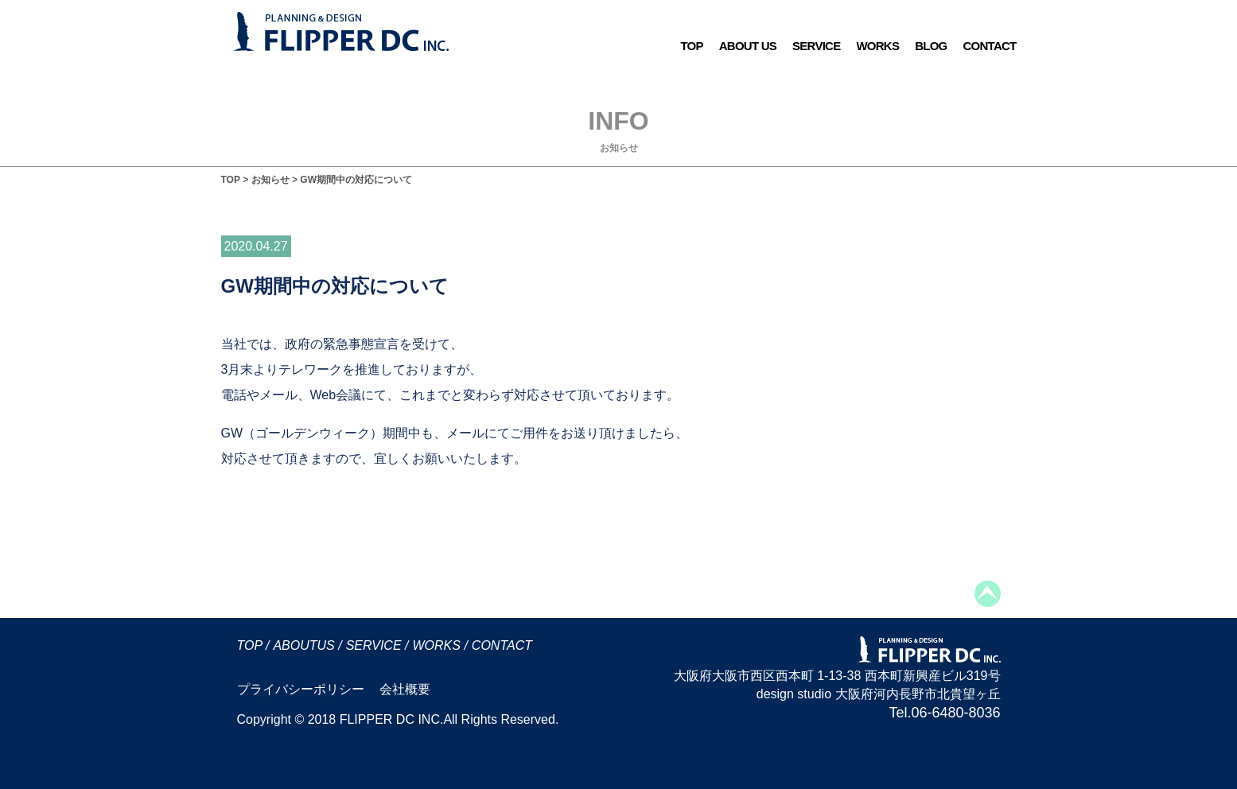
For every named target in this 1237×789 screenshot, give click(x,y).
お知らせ (270, 179)
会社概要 (404, 689)
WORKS (877, 45)
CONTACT (990, 45)
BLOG (931, 45)
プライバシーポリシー (300, 689)
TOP (691, 45)
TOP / (253, 645)
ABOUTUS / (307, 645)
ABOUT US (747, 45)
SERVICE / (377, 645)
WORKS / (439, 645)
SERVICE (816, 45)
